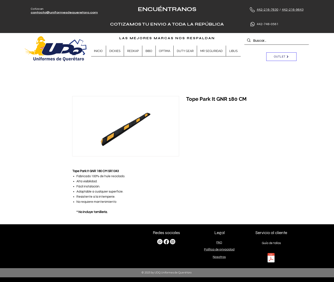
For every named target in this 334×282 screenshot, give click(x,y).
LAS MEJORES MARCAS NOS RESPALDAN (167, 38)
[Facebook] (166, 241)
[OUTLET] (281, 56)
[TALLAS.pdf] (271, 258)
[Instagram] (172, 241)
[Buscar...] (276, 40)
